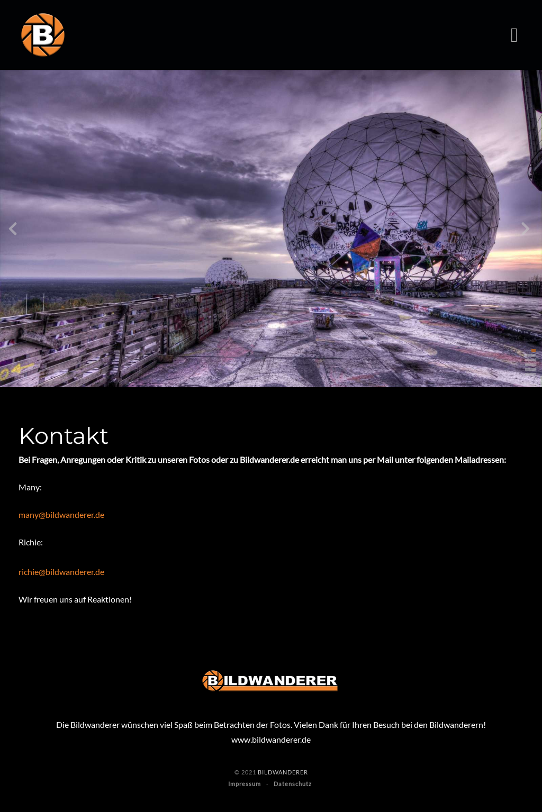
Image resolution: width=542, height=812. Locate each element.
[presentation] (13, 231)
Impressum (244, 783)
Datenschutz (293, 783)
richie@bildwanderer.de (61, 572)
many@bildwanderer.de (61, 514)
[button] (533, 350)
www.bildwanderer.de (271, 739)
